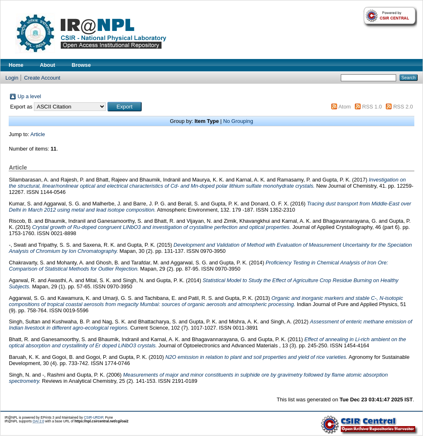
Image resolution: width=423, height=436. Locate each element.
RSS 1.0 (372, 107)
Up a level (29, 96)
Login (11, 78)
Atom (344, 107)
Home (16, 65)
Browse (81, 65)
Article (37, 134)
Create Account (42, 78)
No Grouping (238, 121)
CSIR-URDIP (93, 418)
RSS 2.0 (403, 107)
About (47, 65)
